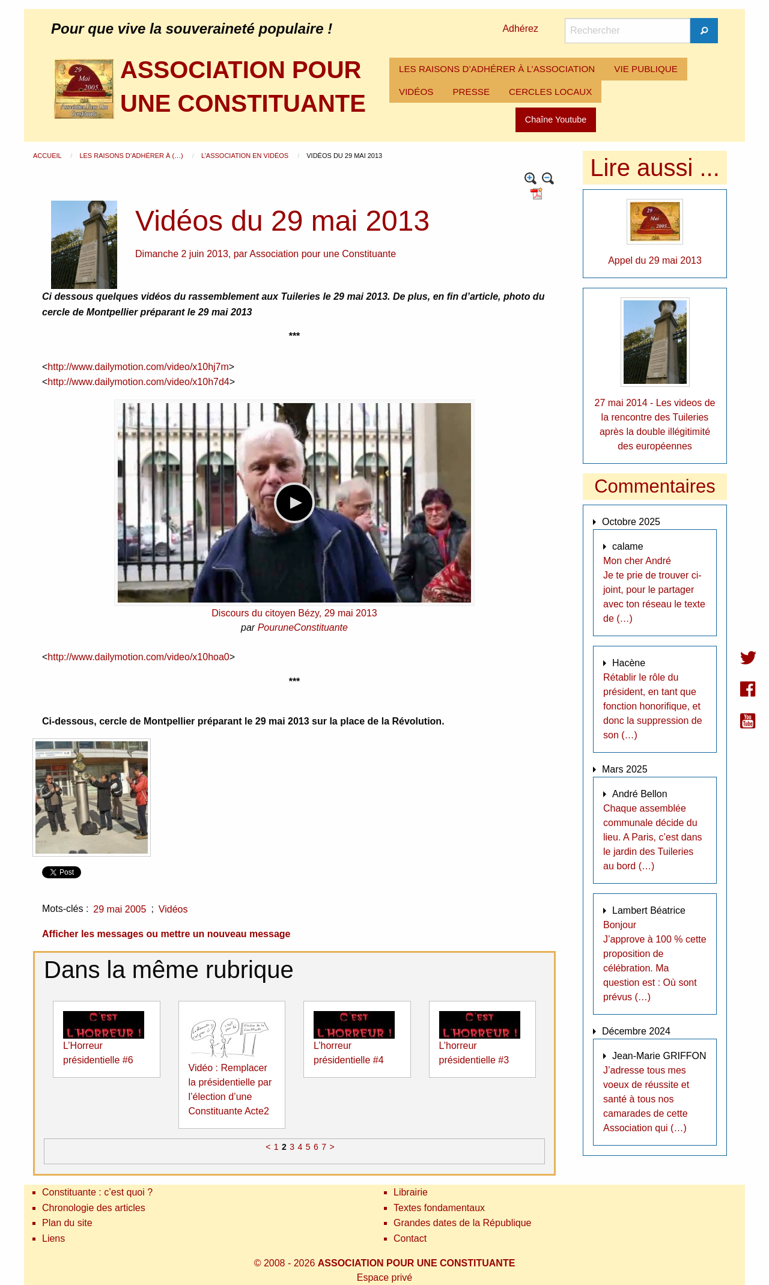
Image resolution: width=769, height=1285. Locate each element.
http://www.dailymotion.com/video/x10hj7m (137, 367)
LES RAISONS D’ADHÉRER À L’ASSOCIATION (497, 69)
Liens (53, 1238)
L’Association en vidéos (245, 155)
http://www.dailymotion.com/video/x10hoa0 (138, 657)
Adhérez (520, 28)
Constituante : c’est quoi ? (97, 1192)
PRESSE (471, 92)
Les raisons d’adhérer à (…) (131, 155)
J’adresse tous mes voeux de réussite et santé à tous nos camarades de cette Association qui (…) (646, 1099)
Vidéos (173, 909)
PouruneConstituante (303, 627)
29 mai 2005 (119, 909)
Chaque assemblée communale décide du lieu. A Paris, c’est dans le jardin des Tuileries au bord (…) (652, 837)
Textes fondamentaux (439, 1208)
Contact (410, 1238)
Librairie (411, 1192)
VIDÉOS (416, 92)
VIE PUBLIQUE (646, 69)
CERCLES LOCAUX (550, 92)
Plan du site (67, 1223)
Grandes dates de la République (463, 1223)
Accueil (48, 155)
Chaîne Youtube (555, 119)
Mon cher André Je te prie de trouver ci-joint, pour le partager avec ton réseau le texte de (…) (654, 590)
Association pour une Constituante (322, 254)
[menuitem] (496, 69)
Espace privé (385, 1277)
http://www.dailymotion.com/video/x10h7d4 (138, 382)
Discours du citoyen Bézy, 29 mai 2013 (294, 613)
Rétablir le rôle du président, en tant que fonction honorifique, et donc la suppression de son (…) (652, 706)
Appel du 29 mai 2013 (655, 260)
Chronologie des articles (93, 1208)
